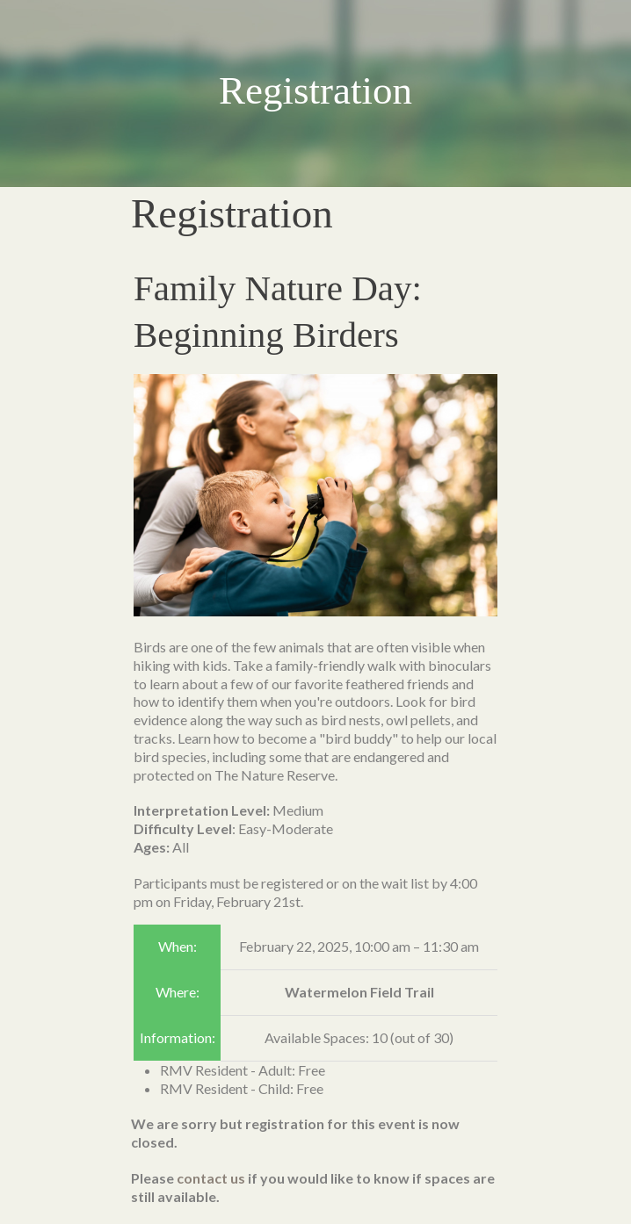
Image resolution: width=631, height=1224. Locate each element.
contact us (211, 1178)
